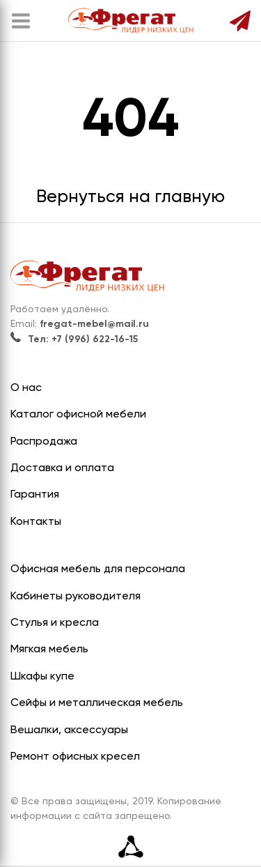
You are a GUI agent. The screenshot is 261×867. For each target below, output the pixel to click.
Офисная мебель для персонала (97, 569)
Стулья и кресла (54, 623)
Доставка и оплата (62, 468)
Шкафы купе (42, 676)
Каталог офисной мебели (78, 414)
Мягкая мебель (49, 649)
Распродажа (43, 441)
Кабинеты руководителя (75, 596)
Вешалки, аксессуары (69, 730)
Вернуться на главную (130, 197)
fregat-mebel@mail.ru (94, 324)
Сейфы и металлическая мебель (96, 703)
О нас (26, 388)
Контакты (35, 522)
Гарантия (34, 494)
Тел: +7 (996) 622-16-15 (74, 339)
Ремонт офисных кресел (75, 756)
